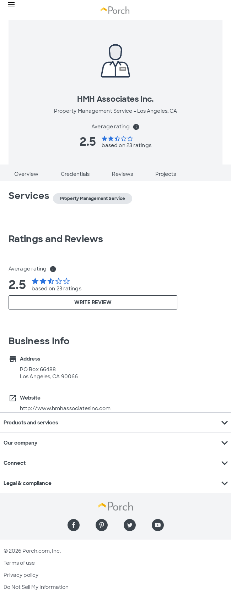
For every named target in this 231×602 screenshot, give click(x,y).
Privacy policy (21, 575)
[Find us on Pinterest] (102, 525)
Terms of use (19, 563)
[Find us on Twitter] (130, 525)
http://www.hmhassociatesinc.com (65, 408)
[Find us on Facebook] (74, 525)
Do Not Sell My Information (36, 587)
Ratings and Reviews (56, 239)
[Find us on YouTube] (158, 525)
